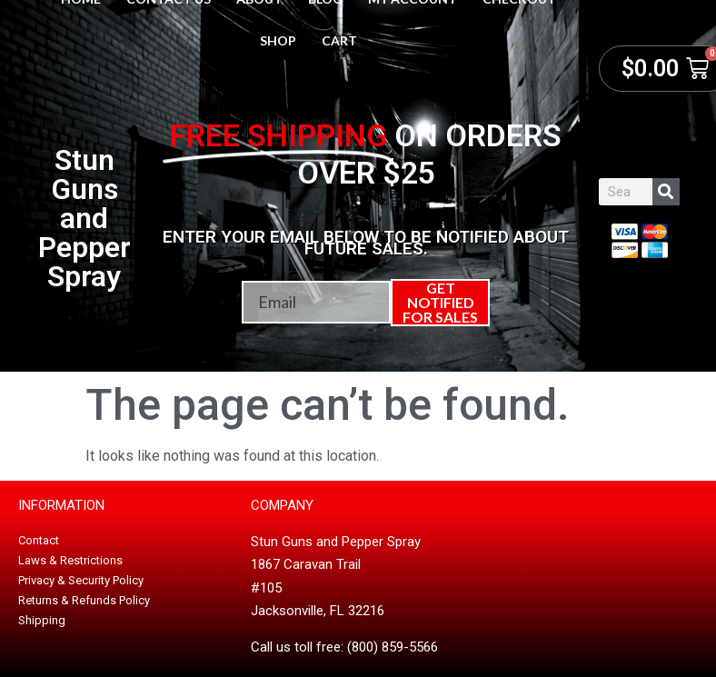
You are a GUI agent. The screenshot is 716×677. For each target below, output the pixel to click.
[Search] (666, 191)
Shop (278, 40)
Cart (339, 40)
